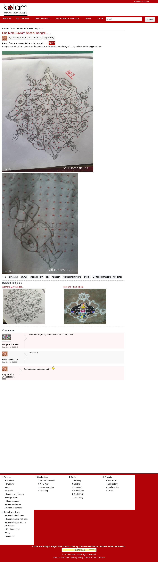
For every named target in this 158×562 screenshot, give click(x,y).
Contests (10, 526)
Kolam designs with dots (17, 519)
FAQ (8, 532)
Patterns (7, 477)
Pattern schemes (13, 504)
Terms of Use (90, 557)
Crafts (87, 18)
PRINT (52, 43)
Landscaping (113, 487)
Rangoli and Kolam (12, 512)
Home (5, 28)
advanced (13, 276)
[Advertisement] (82, 9)
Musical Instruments (72, 276)
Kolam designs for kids (16, 522)
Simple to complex (14, 508)
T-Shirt (110, 491)
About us (10, 536)
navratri (24, 276)
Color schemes (12, 501)
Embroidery (79, 491)
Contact (101, 557)
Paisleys (10, 484)
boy (47, 276)
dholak (87, 276)
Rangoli (6, 18)
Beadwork (78, 487)
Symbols (10, 480)
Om (8, 487)
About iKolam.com (61, 557)
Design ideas (12, 497)
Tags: (4, 276)
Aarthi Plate (79, 494)
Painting (77, 480)
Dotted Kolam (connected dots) (107, 276)
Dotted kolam (36, 276)
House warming (47, 487)
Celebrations (42, 477)
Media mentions (13, 529)
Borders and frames (15, 494)
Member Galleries (141, 1)
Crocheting (78, 497)
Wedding (44, 491)
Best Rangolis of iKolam (67, 18)
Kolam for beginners (15, 515)
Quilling (77, 484)
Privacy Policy (77, 557)
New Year (44, 484)
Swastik (9, 491)
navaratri (56, 276)
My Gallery (49, 37)
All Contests (22, 18)
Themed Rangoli (42, 18)
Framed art (112, 480)
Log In (100, 18)
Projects (108, 477)
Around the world (47, 480)
